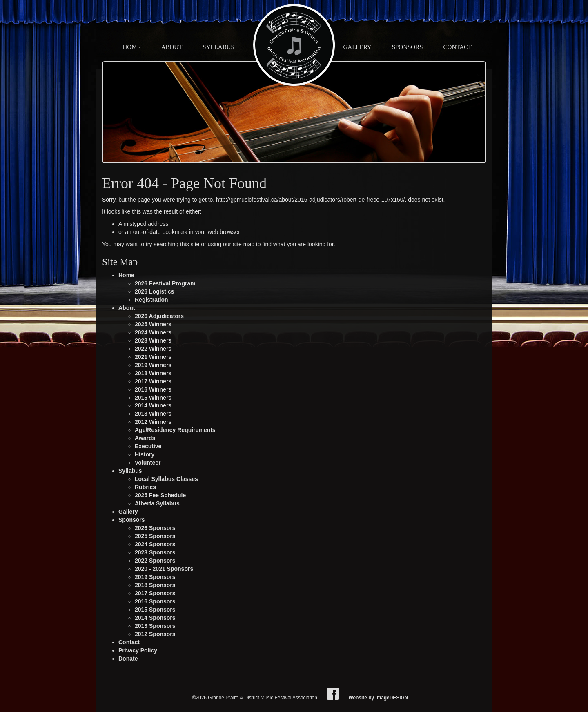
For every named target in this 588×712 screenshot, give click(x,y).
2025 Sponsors (155, 536)
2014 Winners (153, 405)
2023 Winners (153, 340)
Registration (151, 299)
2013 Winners (153, 413)
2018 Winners (153, 373)
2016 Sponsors (155, 601)
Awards (145, 438)
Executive (148, 446)
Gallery (357, 47)
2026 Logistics (154, 291)
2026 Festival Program (165, 283)
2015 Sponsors (155, 609)
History (144, 454)
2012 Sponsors (155, 634)
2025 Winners (153, 324)
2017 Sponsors (155, 593)
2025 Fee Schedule (160, 495)
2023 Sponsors (155, 552)
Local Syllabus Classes (166, 479)
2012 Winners (153, 421)
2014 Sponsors (155, 617)
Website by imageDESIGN (378, 698)
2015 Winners (153, 397)
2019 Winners (153, 365)
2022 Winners (153, 348)
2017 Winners (153, 381)
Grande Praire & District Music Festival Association (294, 45)
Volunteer (148, 462)
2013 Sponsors (155, 626)
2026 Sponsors (155, 528)
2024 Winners (153, 332)
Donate (128, 658)
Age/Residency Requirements (175, 430)
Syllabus (218, 47)
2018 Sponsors (155, 585)
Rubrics (145, 487)
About (172, 47)
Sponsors (407, 47)
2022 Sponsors (155, 560)
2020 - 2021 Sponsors (164, 568)
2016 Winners (153, 389)
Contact (457, 47)
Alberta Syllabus (157, 503)
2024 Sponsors (155, 544)
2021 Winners (153, 357)
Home (132, 47)
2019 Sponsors (155, 577)
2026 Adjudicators (159, 316)
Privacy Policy (137, 650)
